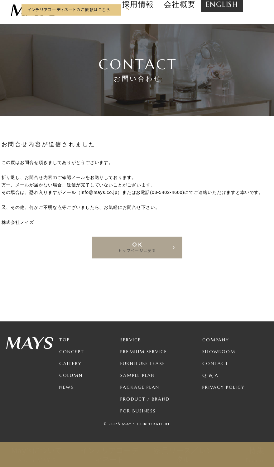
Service (130, 340)
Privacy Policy (223, 387)
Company (215, 340)
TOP (64, 340)
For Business (138, 411)
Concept (71, 351)
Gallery (70, 363)
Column (71, 375)
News (66, 387)
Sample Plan (137, 375)
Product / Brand (145, 399)
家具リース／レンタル (183, 454)
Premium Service (143, 351)
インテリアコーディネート (110, 454)
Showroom (218, 351)
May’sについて (36, 454)
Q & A (210, 375)
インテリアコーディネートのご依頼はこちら (68, 9)
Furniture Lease (142, 363)
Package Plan (139, 387)
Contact (215, 363)
